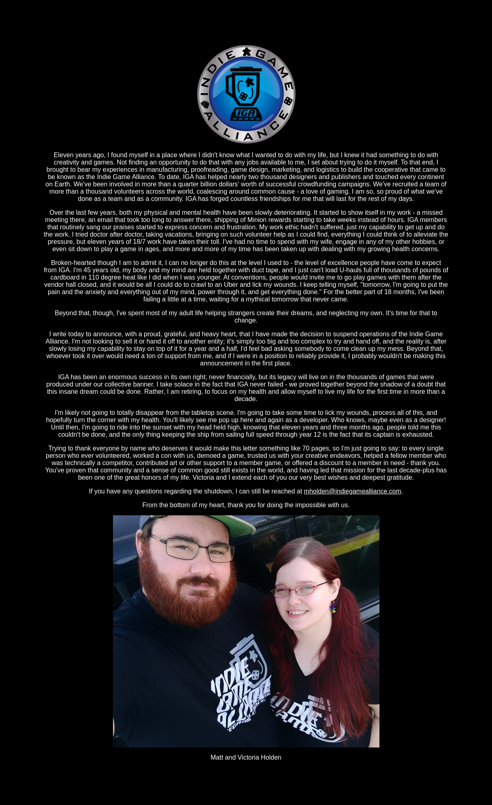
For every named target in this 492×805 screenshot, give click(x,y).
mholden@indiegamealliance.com (352, 491)
